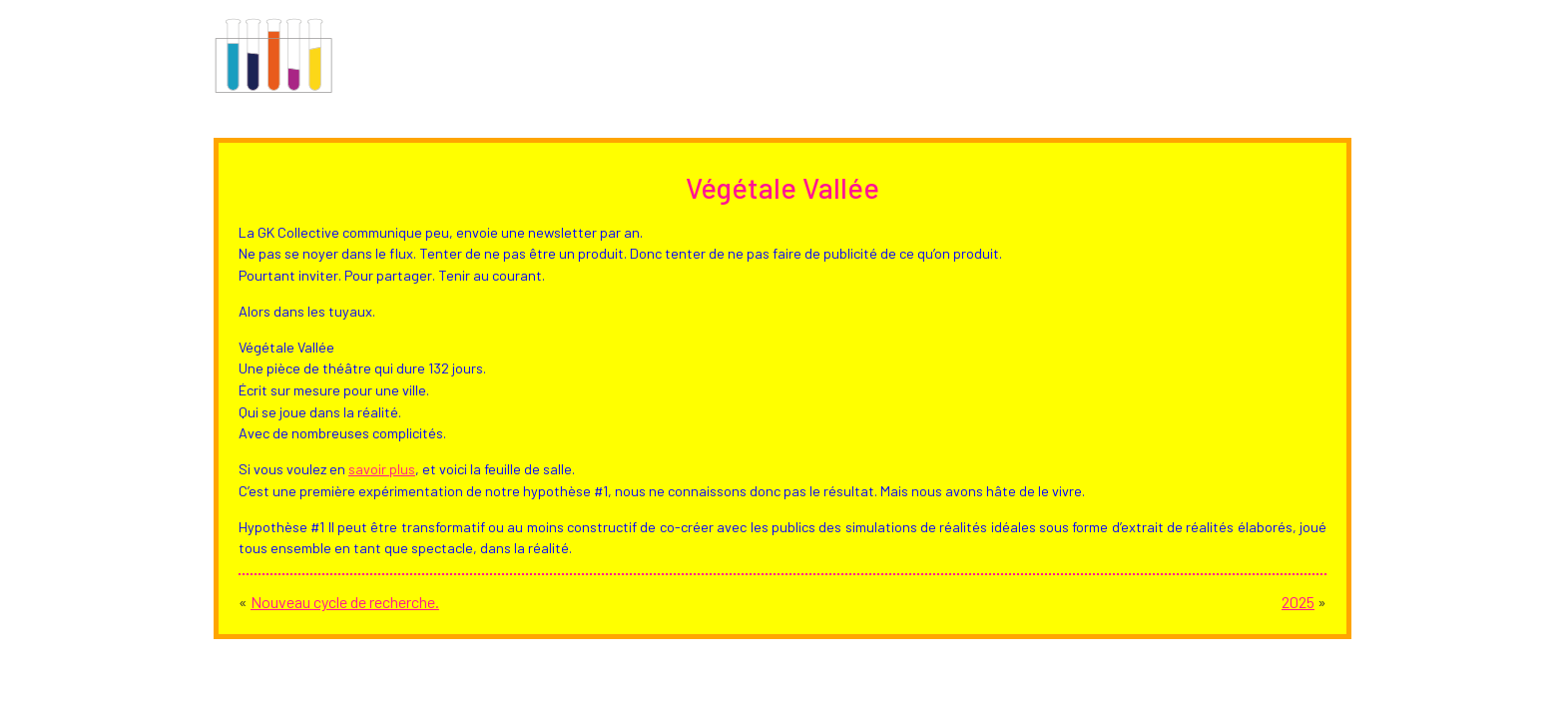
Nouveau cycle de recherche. (345, 601)
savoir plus (381, 468)
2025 (1298, 601)
